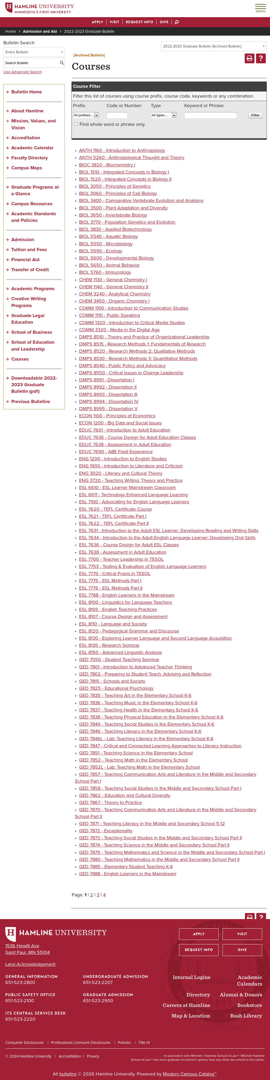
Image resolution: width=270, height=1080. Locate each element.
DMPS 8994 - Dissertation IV (108, 401)
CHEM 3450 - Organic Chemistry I (114, 301)
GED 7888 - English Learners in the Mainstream (127, 873)
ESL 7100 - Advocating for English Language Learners (134, 501)
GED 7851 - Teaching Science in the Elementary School (136, 752)
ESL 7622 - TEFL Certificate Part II (114, 523)
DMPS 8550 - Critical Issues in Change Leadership (131, 372)
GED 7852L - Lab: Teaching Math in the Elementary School (139, 767)
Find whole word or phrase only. (113, 124)
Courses (20, 359)
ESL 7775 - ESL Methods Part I (110, 580)
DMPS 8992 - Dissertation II (108, 387)
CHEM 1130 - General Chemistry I (113, 279)
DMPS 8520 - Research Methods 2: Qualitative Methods (137, 351)
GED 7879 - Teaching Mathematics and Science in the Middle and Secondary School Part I (172, 852)
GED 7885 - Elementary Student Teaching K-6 (126, 866)
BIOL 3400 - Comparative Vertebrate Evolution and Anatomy (141, 200)
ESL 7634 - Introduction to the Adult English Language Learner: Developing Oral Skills (167, 537)
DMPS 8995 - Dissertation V (108, 408)
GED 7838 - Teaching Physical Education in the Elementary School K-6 (151, 717)
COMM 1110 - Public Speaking (109, 315)
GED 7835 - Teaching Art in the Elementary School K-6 (135, 695)
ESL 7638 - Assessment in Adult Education (122, 552)
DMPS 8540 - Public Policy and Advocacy (122, 365)
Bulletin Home (26, 91)
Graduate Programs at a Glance (35, 190)
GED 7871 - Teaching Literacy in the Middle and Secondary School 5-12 (152, 823)
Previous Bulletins (30, 401)
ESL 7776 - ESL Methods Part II (110, 588)
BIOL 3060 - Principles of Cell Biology (118, 193)
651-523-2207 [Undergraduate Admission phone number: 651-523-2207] (98, 982)
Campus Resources (31, 203)
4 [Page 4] (104, 894)
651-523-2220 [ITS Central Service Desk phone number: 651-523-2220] (20, 1019)
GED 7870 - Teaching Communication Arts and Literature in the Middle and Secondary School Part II (165, 813)
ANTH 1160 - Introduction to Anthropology (122, 150)
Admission (22, 239)
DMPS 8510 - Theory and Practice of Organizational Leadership (144, 336)
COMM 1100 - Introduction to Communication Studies (133, 308)
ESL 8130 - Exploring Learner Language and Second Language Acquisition (155, 638)
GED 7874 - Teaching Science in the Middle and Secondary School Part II (154, 845)
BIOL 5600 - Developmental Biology (116, 258)
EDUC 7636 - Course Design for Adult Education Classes (137, 437)
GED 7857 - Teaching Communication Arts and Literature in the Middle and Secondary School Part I (165, 777)
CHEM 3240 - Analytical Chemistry (115, 293)
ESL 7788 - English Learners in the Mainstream (127, 595)
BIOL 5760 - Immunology (105, 272)
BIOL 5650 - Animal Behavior (109, 265)
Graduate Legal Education (28, 319)
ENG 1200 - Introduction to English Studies (123, 458)
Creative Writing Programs (28, 302)
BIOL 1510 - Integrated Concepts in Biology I (124, 172)
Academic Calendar (32, 147)
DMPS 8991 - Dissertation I (106, 379)
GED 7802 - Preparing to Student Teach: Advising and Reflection (145, 674)
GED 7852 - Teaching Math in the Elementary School (133, 760)
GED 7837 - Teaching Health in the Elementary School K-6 (138, 709)
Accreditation (25, 137)
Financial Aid (25, 259)
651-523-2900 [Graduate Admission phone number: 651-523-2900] (98, 1000)
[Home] (39, 9)
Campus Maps (26, 167)
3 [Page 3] (98, 894)
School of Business (31, 332)
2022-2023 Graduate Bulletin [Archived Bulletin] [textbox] (202, 46)
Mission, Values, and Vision (33, 124)
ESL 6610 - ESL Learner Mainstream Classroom (127, 487)
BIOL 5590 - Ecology (100, 250)
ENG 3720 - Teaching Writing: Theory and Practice (130, 480)
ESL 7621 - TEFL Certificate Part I (112, 516)
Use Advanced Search (22, 72)
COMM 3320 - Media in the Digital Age (119, 329)
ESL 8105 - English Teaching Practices (118, 609)
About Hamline (27, 110)
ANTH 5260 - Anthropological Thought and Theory (131, 157)
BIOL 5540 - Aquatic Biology (108, 236)
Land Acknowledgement (30, 964)
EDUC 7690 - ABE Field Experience (116, 451)
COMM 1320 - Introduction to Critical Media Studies (132, 322)
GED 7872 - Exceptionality (105, 830)
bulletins (67, 1074)
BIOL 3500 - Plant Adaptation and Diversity (123, 207)
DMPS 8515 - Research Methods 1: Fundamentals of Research (142, 344)
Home (10, 31)
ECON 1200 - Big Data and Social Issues (120, 422)
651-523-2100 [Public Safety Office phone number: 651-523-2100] (19, 1000)
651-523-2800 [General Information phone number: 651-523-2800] (20, 982)
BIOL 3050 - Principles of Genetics (115, 186)
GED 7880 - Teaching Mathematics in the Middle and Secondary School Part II (159, 859)
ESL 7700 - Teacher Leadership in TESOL (121, 559)
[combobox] (214, 46)
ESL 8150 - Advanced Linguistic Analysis (120, 652)
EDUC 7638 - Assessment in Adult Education (125, 444)
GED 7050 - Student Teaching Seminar (119, 659)
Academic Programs (33, 288)
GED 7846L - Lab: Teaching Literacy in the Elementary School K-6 (146, 738)
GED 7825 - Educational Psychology (116, 688)
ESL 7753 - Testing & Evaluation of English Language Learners (142, 566)
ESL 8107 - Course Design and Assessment (123, 616)
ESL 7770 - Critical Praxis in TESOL (115, 573)
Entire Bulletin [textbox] (17, 52)
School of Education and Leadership (32, 345)
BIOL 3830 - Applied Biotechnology (115, 229)
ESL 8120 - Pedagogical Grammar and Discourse (129, 631)
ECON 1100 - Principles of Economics (117, 415)
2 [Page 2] (91, 894)
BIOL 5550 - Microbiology (106, 243)
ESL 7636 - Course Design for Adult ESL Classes (129, 544)
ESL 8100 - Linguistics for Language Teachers (125, 602)
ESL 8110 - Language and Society (113, 623)
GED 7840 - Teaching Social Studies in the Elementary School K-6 (146, 724)
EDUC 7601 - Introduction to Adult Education (124, 430)
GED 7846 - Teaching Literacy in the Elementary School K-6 (140, 731)
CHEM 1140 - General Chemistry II (113, 286)
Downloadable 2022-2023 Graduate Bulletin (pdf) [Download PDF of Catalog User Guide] (34, 385)
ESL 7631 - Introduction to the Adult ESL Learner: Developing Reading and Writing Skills (168, 530)
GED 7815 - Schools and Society (112, 681)
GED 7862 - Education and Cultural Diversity (124, 795)
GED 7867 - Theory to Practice (110, 802)
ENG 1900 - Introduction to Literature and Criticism (131, 465)
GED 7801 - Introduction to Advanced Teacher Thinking (135, 666)
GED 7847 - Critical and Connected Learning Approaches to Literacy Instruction (160, 745)
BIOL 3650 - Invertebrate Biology (113, 215)
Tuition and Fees (29, 249)
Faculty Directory (29, 157)
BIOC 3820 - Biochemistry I (107, 164)
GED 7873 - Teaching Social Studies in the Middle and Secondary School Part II (160, 837)
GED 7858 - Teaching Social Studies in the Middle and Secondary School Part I (160, 788)
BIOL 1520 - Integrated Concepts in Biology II (125, 179)
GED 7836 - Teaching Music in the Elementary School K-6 (138, 702)
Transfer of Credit (30, 269)
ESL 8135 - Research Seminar (109, 645)
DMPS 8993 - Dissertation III (108, 394)
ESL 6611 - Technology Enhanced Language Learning (133, 494)
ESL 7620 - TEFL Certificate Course (115, 509)
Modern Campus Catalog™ (189, 1074)
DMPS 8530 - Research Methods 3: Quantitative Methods (138, 358)
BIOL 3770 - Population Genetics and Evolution (127, 222)
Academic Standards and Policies (33, 217)
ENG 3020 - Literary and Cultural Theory (120, 473)
